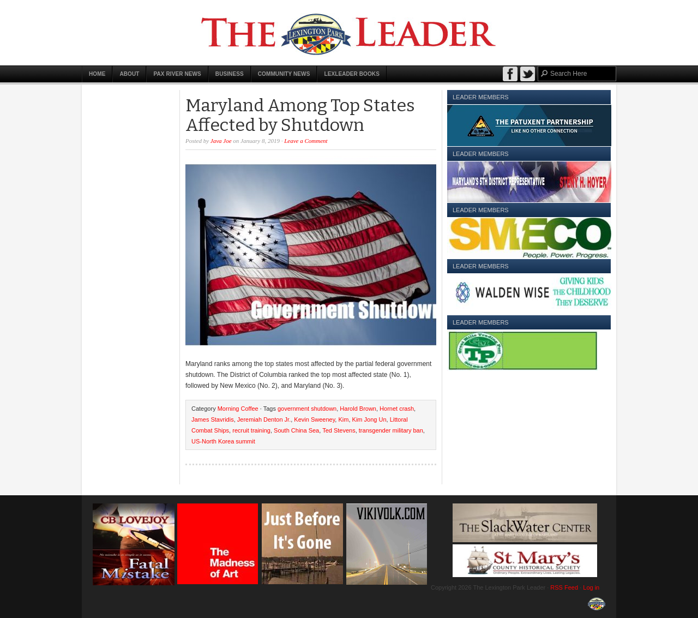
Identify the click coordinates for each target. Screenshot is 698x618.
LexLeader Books (352, 74)
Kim (343, 419)
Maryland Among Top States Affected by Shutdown (300, 115)
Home (97, 74)
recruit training (251, 430)
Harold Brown (358, 408)
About (129, 74)
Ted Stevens (339, 430)
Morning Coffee (238, 408)
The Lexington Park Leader (349, 32)
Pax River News (177, 74)
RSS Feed (564, 587)
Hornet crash (397, 408)
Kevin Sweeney (314, 419)
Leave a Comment (305, 140)
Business (229, 74)
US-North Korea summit (223, 441)
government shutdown (307, 408)
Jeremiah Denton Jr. (264, 419)
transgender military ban (391, 430)
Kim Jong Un (369, 419)
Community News (284, 74)
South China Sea (296, 430)
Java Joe (221, 140)
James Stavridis (212, 419)
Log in (591, 587)
